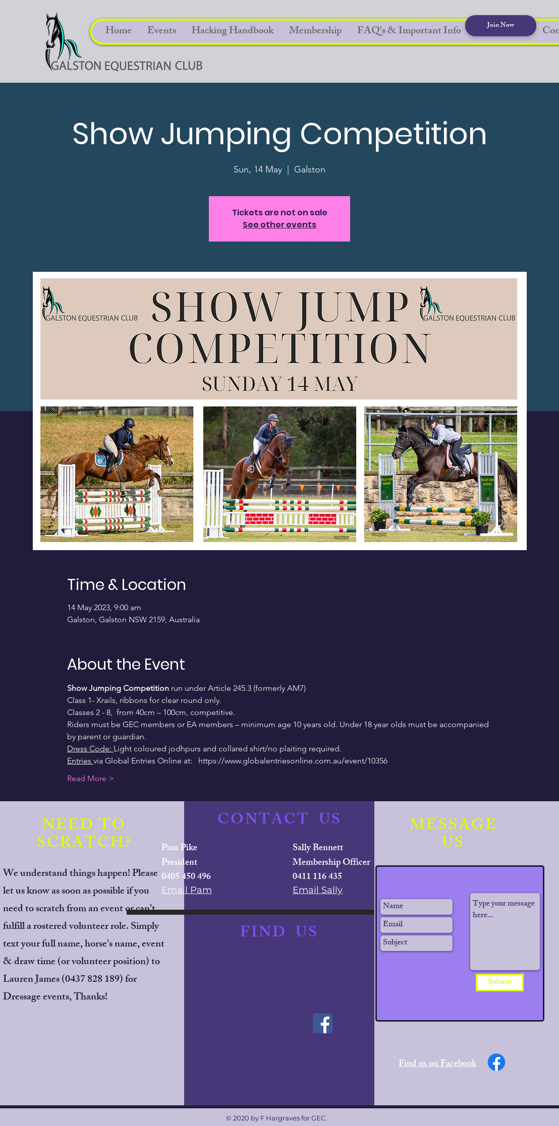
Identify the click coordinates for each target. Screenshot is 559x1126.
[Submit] (500, 982)
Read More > (90, 778)
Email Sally (318, 890)
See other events (279, 224)
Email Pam (186, 890)
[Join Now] (500, 25)
